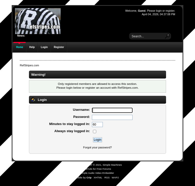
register (170, 10)
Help (32, 47)
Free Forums (103, 168)
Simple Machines (112, 164)
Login (44, 47)
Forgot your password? (97, 147)
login (158, 10)
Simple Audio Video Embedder (97, 173)
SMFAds (87, 168)
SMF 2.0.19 (78, 164)
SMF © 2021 (94, 164)
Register (59, 47)
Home (19, 47)
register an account (97, 87)
